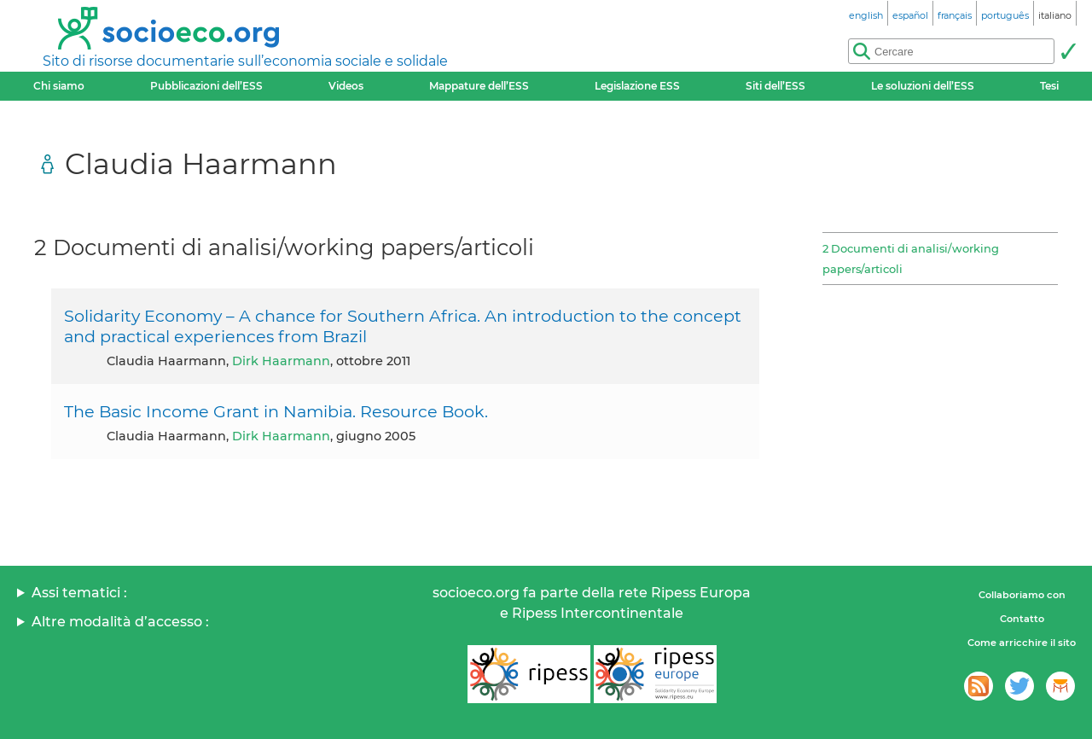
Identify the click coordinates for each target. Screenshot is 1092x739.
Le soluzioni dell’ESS (922, 85)
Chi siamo (58, 85)
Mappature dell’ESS (479, 85)
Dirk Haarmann (281, 361)
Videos (345, 85)
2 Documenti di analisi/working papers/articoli (910, 258)
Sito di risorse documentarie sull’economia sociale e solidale (245, 61)
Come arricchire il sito (1021, 643)
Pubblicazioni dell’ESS (206, 85)
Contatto (1022, 619)
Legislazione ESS (637, 85)
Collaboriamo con (1022, 595)
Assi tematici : (79, 593)
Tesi (1049, 85)
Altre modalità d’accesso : (120, 622)
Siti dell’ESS (775, 85)
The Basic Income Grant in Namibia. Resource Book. (276, 411)
